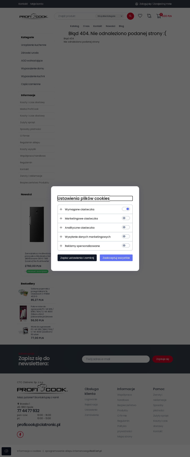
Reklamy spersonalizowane (82, 246)
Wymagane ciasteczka (79, 209)
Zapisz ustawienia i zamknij (77, 258)
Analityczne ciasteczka (79, 227)
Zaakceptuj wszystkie (116, 258)
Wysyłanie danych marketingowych (88, 237)
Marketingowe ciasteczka (81, 218)
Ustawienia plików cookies (84, 198)
